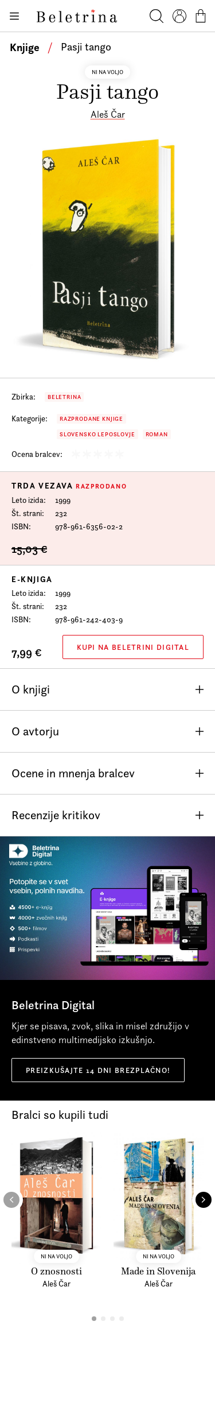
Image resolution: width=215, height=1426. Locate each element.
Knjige (25, 47)
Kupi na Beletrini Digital (133, 647)
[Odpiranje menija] (14, 16)
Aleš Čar (108, 114)
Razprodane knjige (91, 419)
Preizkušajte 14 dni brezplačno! (98, 1070)
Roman (157, 434)
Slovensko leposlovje (97, 434)
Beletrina (64, 397)
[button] (94, 1318)
